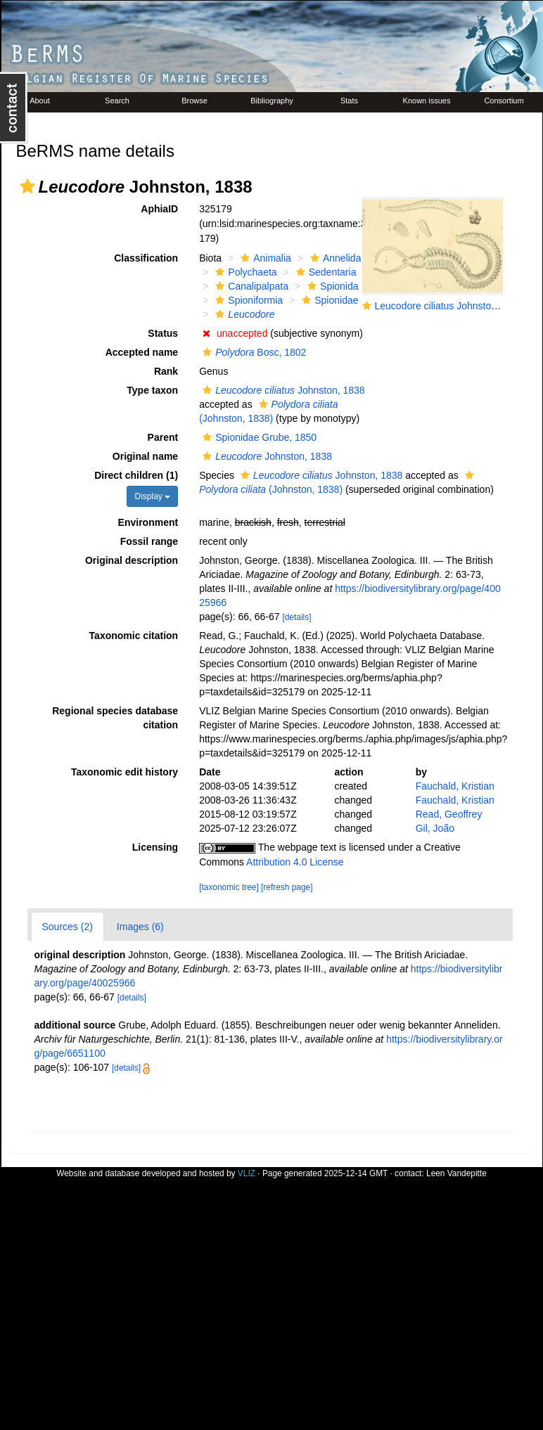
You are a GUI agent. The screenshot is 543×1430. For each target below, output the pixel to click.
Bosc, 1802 (252, 352)
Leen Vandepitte (456, 1173)
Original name (145, 456)
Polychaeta (244, 272)
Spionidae (328, 300)
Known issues (427, 100)
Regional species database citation (115, 717)
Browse (194, 100)
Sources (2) (67, 926)
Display (152, 496)
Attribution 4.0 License (295, 862)
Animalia (264, 258)
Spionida (331, 286)
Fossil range (149, 541)
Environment (148, 522)
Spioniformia (247, 300)
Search (117, 100)
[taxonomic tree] (229, 887)
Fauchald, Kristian (455, 786)
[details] (296, 617)
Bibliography (271, 100)
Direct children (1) (136, 475)
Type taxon (152, 390)
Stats (349, 100)
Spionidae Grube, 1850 (258, 437)
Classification (146, 258)
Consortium (503, 100)
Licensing (155, 847)
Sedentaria (325, 272)
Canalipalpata (250, 286)
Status (163, 333)
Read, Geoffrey (449, 814)
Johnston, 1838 (282, 390)
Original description (131, 560)
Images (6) (140, 926)
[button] (27, 186)
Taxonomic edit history (124, 772)
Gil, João (435, 828)
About (40, 100)
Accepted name (142, 352)
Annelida (334, 258)
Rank (166, 371)
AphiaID (159, 208)
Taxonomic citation (134, 635)
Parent (163, 437)
